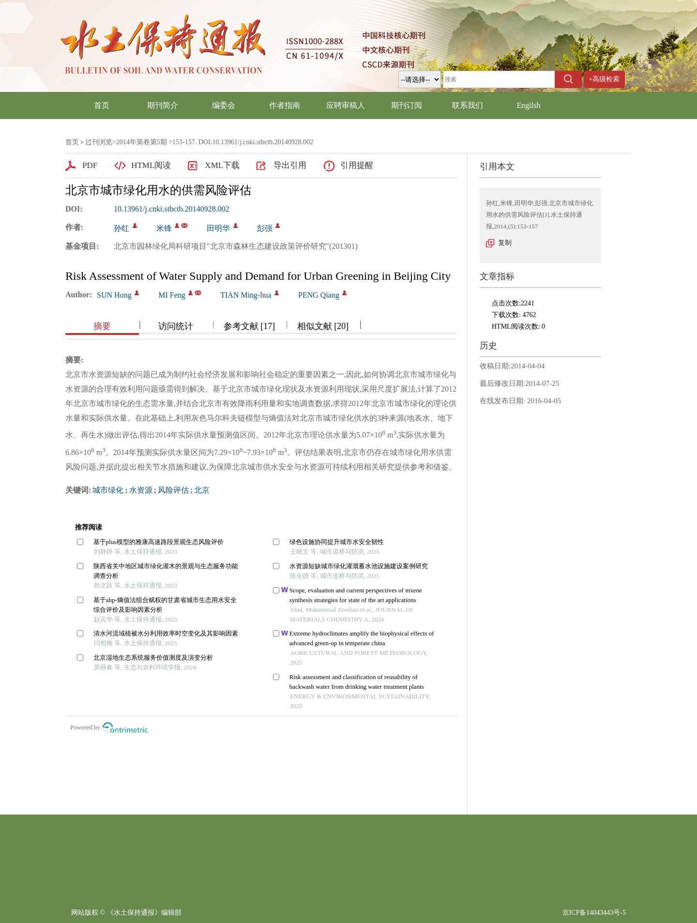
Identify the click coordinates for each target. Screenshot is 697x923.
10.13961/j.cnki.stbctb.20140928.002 (171, 209)
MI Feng (171, 295)
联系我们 (467, 105)
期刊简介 (162, 105)
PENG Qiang (318, 295)
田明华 (218, 228)
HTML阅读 (151, 165)
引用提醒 (356, 165)
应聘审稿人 (345, 105)
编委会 (223, 105)
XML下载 (222, 165)
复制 (505, 242)
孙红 (121, 228)
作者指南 (284, 105)
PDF (89, 165)
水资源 (140, 490)
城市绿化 (107, 490)
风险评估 (173, 490)
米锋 (164, 228)
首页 (101, 105)
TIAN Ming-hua (245, 295)
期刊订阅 (406, 105)
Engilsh (529, 105)
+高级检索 (604, 79)
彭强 (265, 228)
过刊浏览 (98, 142)
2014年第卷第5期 (141, 142)
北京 (202, 490)
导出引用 (289, 165)
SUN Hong (114, 295)
